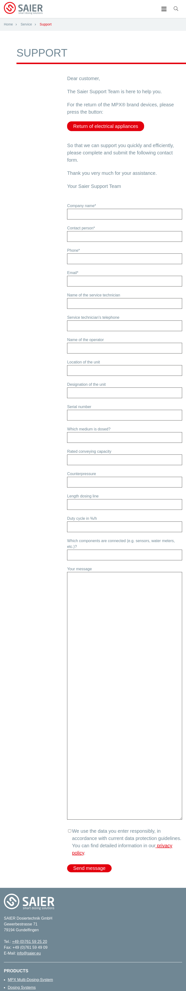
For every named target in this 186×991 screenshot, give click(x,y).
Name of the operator (85, 340)
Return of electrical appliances (105, 126)
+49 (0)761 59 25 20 (29, 942)
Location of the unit (83, 362)
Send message (89, 868)
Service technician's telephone (93, 317)
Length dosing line (83, 496)
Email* (72, 273)
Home (8, 24)
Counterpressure (81, 474)
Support (46, 24)
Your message (79, 569)
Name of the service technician (93, 295)
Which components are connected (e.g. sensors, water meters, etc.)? (121, 544)
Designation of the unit (86, 384)
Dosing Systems (22, 987)
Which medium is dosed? (88, 429)
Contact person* (81, 228)
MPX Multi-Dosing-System (30, 980)
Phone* (73, 250)
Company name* (81, 206)
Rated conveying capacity (89, 451)
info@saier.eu (29, 953)
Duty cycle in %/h (82, 518)
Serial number (79, 407)
